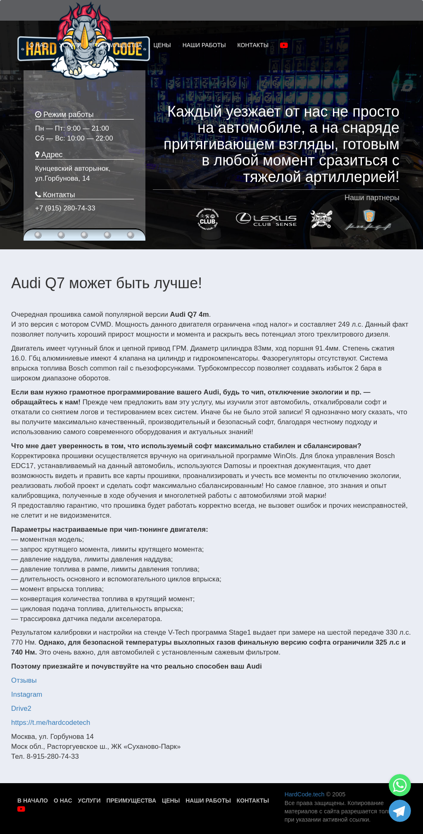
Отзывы (24, 680)
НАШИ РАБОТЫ (204, 45)
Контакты (253, 800)
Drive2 (21, 708)
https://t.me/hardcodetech (50, 722)
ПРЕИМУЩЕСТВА (117, 45)
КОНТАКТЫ (253, 45)
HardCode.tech (305, 794)
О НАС (38, 45)
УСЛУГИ (70, 45)
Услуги (89, 800)
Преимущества (131, 800)
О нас (63, 800)
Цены (171, 800)
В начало (32, 800)
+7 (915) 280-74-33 (65, 208)
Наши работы (208, 800)
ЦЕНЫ (162, 45)
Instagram (26, 694)
